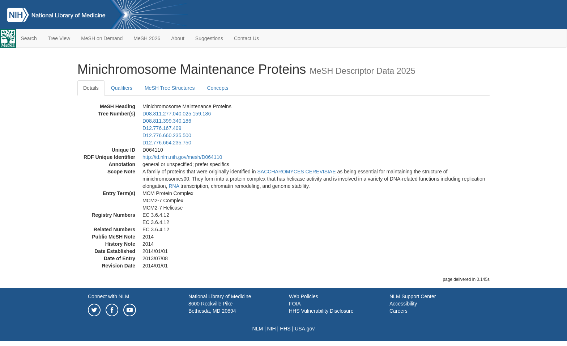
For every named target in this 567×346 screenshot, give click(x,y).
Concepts (217, 88)
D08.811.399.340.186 (166, 121)
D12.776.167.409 (161, 128)
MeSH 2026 (146, 38)
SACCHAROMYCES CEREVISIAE (296, 171)
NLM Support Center (412, 296)
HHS (285, 329)
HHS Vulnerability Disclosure (321, 311)
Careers (398, 311)
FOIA (295, 304)
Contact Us (246, 38)
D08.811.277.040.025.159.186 (176, 114)
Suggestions (209, 38)
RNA (174, 186)
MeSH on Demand (102, 38)
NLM (257, 329)
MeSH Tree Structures (170, 88)
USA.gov (305, 329)
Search (29, 38)
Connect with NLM (108, 296)
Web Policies (303, 296)
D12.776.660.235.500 (166, 135)
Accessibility (403, 304)
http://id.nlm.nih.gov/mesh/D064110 (182, 157)
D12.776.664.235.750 (166, 142)
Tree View (59, 38)
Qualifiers (121, 88)
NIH (271, 329)
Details (91, 88)
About (177, 38)
